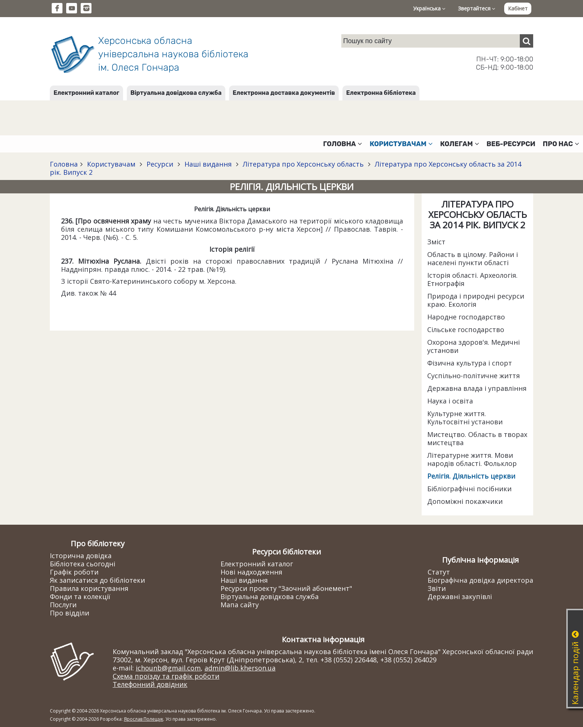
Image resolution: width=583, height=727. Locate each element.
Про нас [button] (561, 144)
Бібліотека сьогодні (82, 563)
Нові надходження (251, 571)
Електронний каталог (86, 92)
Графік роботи (74, 571)
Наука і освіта (450, 401)
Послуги (63, 604)
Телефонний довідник (150, 684)
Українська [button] (429, 8)
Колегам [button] (459, 144)
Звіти (437, 588)
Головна (64, 164)
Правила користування (89, 588)
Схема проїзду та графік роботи (166, 676)
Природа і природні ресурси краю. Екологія (475, 300)
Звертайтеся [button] (476, 8)
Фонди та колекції (80, 596)
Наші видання (208, 164)
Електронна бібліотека (381, 92)
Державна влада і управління (476, 388)
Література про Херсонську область (303, 164)
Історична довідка (81, 555)
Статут (439, 571)
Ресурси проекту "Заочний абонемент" (286, 588)
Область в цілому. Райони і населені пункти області (472, 258)
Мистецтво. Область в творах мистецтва (477, 438)
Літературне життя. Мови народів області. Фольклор (472, 459)
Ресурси (160, 164)
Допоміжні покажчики (465, 501)
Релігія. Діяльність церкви (471, 476)
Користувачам (111, 164)
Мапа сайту (239, 604)
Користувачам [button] (401, 144)
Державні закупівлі (460, 596)
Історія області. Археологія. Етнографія (472, 279)
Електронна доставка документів (284, 92)
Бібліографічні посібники (469, 489)
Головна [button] (342, 144)
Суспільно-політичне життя (473, 375)
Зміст (436, 242)
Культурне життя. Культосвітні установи (465, 417)
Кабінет (518, 8)
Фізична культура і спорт (469, 363)
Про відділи (69, 612)
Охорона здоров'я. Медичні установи (473, 346)
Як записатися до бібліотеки (97, 580)
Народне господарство (466, 317)
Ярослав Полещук (143, 719)
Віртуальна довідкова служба (176, 92)
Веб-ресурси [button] (511, 144)
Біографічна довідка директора (480, 580)
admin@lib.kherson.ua (240, 667)
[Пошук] (526, 41)
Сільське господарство (465, 329)
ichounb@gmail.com (168, 667)
